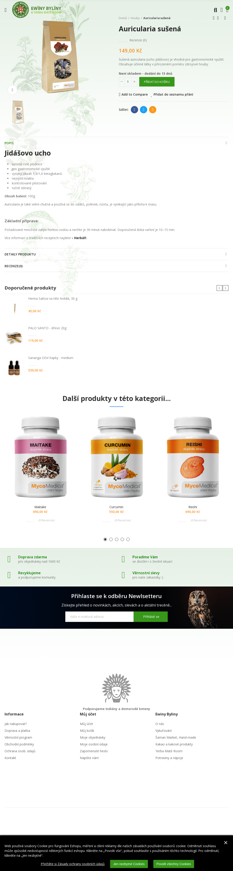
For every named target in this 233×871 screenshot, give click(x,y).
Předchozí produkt (213, 18)
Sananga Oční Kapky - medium (50, 358)
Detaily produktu (20, 254)
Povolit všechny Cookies (174, 864)
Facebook (134, 109)
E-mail (153, 109)
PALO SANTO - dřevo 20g (47, 328)
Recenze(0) (14, 266)
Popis (9, 143)
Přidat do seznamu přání (173, 94)
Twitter (143, 109)
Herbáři (80, 238)
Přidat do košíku (157, 82)
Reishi (192, 507)
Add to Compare (135, 94)
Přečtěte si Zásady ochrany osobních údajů (73, 864)
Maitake (40, 507)
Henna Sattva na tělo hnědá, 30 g (52, 298)
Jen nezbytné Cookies (129, 864)
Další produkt (225, 18)
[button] (219, 288)
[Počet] (128, 82)
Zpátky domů (219, 18)
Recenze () (138, 40)
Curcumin (116, 507)
